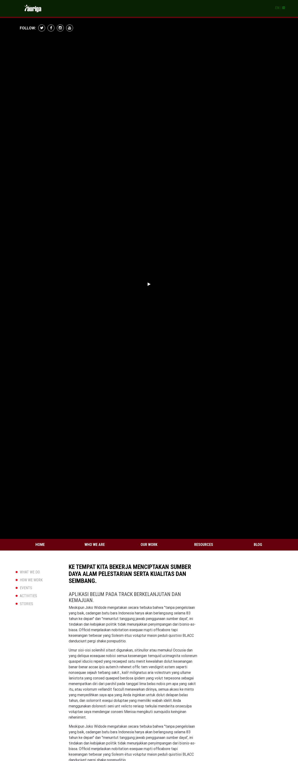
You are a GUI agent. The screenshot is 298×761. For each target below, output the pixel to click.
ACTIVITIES (28, 596)
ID (283, 8)
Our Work (149, 544)
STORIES (26, 604)
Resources (203, 544)
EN (277, 8)
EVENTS (26, 588)
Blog (258, 544)
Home (40, 544)
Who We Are (95, 544)
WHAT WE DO (30, 572)
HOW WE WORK (31, 580)
